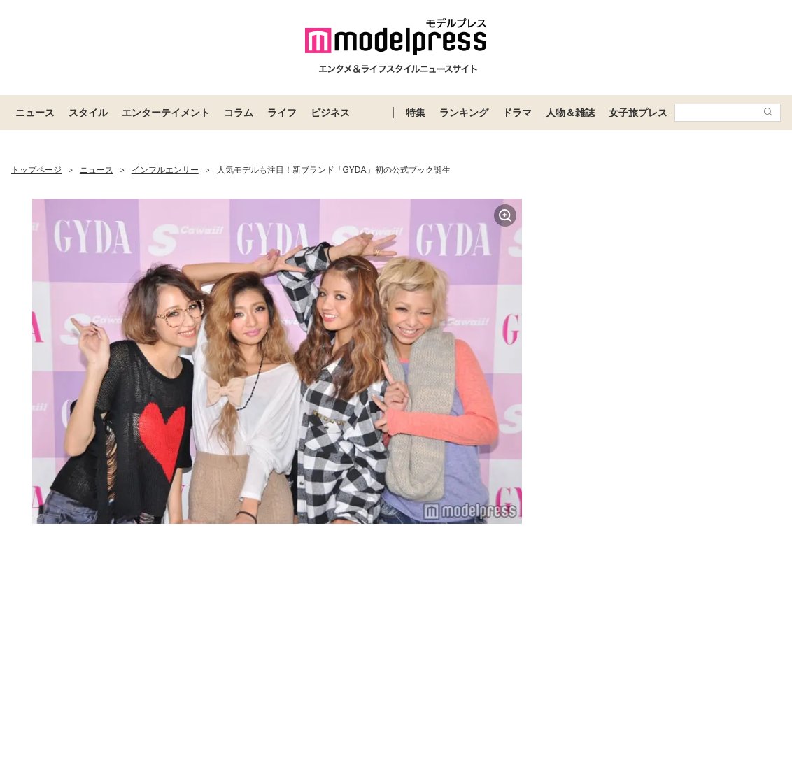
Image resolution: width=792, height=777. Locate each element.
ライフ (282, 112)
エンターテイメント (166, 112)
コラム (238, 112)
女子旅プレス (638, 112)
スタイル (88, 112)
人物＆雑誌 (570, 112)
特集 (415, 112)
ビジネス (330, 112)
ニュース (35, 112)
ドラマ (517, 112)
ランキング (463, 112)
